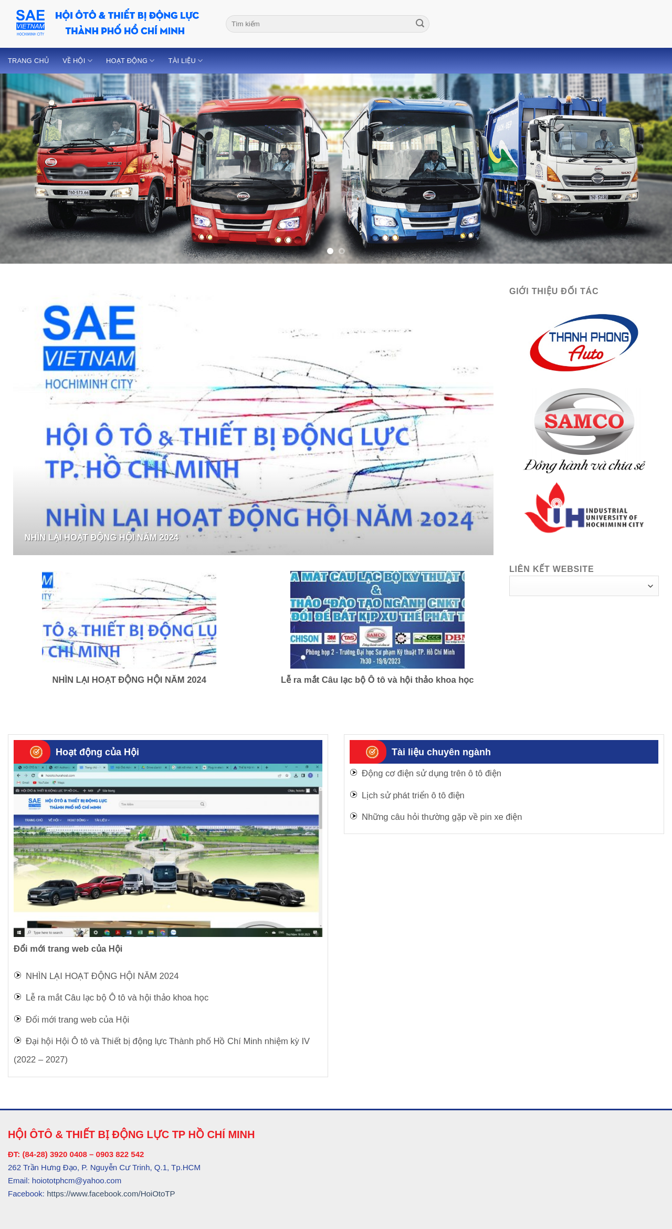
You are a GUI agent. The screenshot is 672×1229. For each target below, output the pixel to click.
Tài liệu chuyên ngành (441, 752)
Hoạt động (130, 61)
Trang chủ (28, 61)
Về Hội (77, 61)
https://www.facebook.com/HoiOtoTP (111, 1193)
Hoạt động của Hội (97, 752)
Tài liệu (186, 61)
